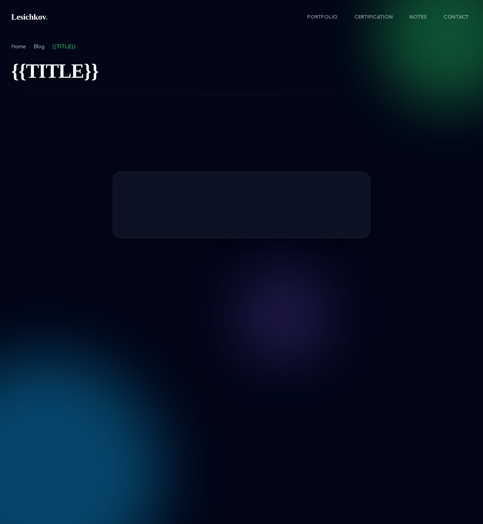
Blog (39, 46)
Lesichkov (29, 16)
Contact (456, 17)
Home (18, 46)
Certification (374, 17)
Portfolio (322, 17)
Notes (418, 17)
